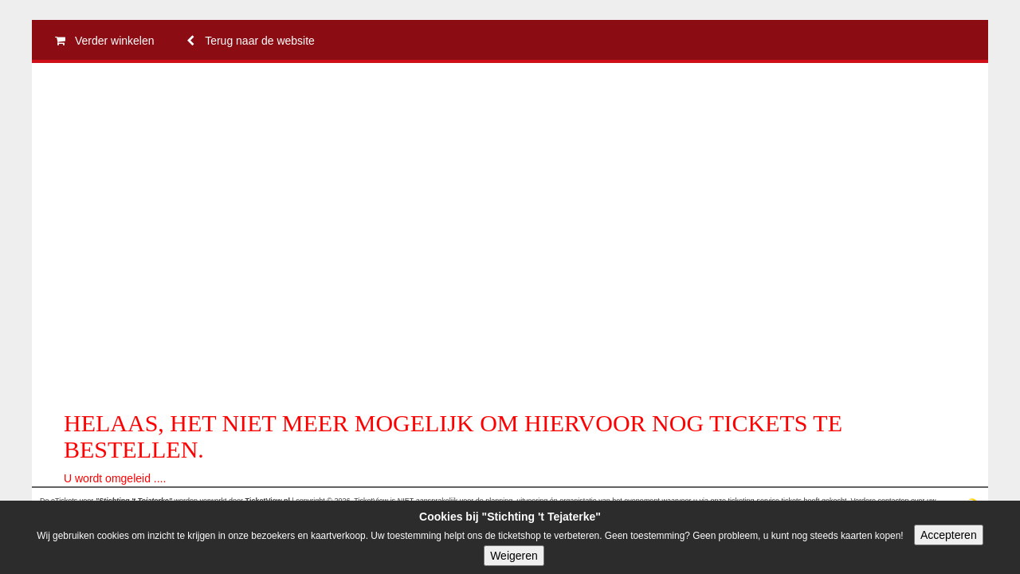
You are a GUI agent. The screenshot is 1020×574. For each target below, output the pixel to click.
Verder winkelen (101, 40)
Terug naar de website (246, 40)
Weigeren (514, 555)
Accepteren (948, 535)
